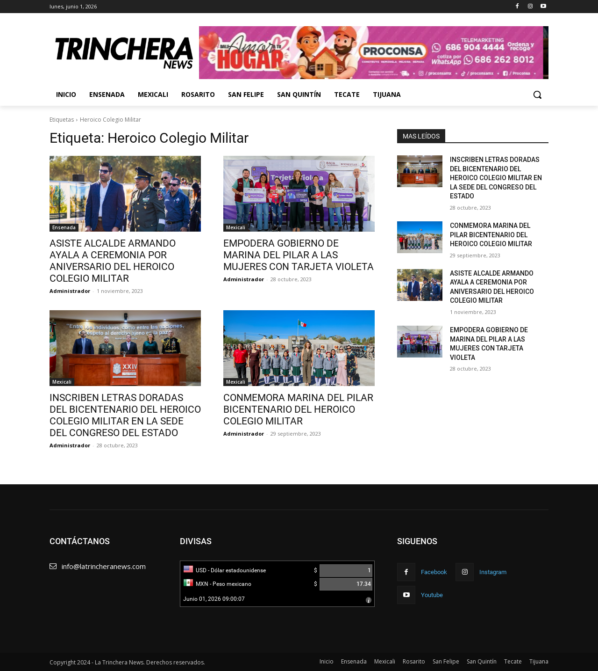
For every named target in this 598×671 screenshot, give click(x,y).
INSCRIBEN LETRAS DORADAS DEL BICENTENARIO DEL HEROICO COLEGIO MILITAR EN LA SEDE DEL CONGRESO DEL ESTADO (125, 415)
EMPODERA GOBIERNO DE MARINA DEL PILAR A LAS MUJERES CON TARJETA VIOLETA (298, 255)
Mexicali (235, 227)
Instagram (492, 572)
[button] (537, 94)
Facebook (434, 572)
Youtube (432, 594)
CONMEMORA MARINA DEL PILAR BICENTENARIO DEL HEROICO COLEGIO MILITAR (298, 409)
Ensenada (64, 227)
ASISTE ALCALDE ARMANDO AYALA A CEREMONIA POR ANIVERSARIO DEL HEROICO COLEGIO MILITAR (113, 261)
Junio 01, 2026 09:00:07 (214, 599)
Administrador (70, 290)
